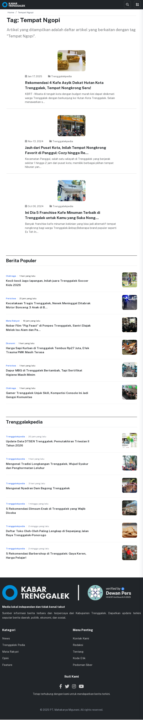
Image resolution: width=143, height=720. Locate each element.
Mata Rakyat (10, 651)
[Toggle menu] (137, 4)
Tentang (78, 651)
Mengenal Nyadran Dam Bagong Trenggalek (38, 488)
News (6, 638)
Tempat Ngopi (26, 12)
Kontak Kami (81, 638)
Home (11, 12)
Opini (5, 658)
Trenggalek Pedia (13, 645)
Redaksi (78, 645)
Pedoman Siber (82, 665)
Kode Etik (79, 658)
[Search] (127, 4)
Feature (7, 665)
